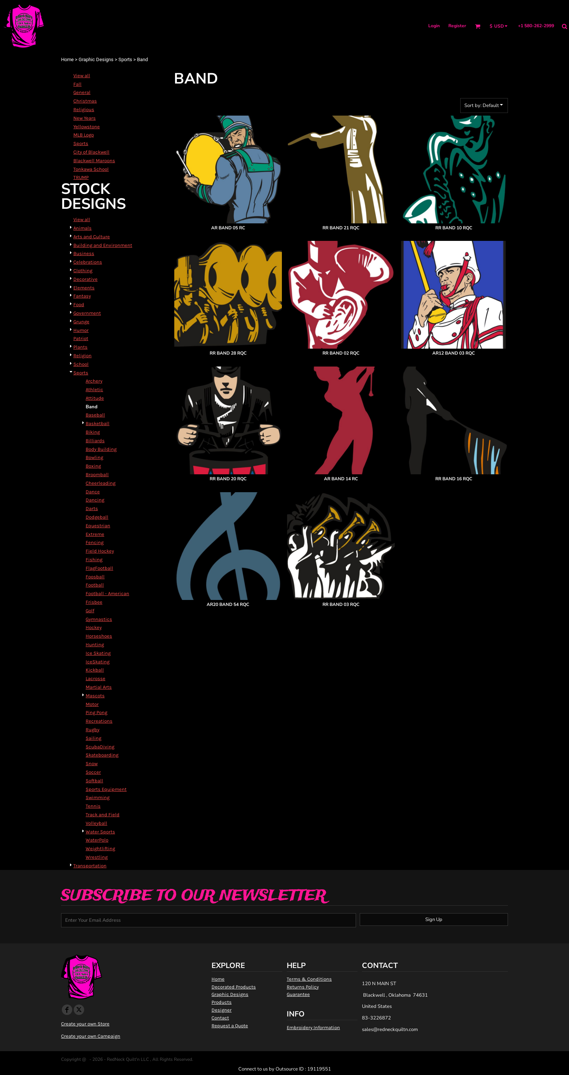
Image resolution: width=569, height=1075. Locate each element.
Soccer (93, 772)
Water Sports (100, 831)
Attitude (95, 398)
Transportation (90, 865)
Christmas (85, 101)
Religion (82, 355)
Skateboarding (102, 755)
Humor (81, 330)
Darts (92, 508)
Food (78, 304)
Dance (93, 491)
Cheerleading (100, 483)
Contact (220, 1018)
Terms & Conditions (309, 979)
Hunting (95, 644)
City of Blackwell (91, 152)
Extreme (95, 534)
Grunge (81, 321)
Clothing (82, 270)
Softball (94, 780)
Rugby (92, 729)
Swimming (97, 797)
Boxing (93, 466)
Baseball (95, 415)
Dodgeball (97, 517)
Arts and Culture (91, 236)
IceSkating (97, 661)
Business (83, 253)
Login (434, 26)
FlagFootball (99, 568)
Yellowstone (86, 126)
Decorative (85, 279)
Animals (82, 228)
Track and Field (103, 814)
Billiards (95, 440)
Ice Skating (98, 653)
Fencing (95, 542)
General (81, 92)
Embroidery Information (313, 1027)
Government (87, 313)
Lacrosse (95, 678)
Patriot (80, 338)
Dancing (95, 500)
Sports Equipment (106, 789)
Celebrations (87, 262)
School (81, 364)
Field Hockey (100, 551)
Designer (222, 1010)
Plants (80, 347)
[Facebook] (67, 1010)
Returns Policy (303, 987)
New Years (84, 118)
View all (81, 75)
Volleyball (96, 823)
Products (222, 1002)
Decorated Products (234, 987)
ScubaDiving (100, 746)
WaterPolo (97, 840)
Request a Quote (230, 1025)
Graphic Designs (96, 59)
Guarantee (298, 994)
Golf (90, 610)
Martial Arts (99, 687)
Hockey (94, 627)
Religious (83, 109)
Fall (77, 84)
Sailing (93, 738)
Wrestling (97, 857)
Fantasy (82, 296)
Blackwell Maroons (94, 160)
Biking (93, 432)
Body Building (101, 449)
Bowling (94, 457)
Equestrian (98, 525)
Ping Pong (96, 712)
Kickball (95, 670)
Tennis (93, 806)
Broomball (97, 474)
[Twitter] (79, 1010)
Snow (92, 763)
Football (95, 585)
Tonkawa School (91, 169)
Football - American (107, 593)
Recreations (99, 721)
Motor (92, 704)
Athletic (94, 389)
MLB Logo (83, 135)
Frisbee (94, 602)
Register (457, 26)
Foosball (95, 576)
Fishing (94, 559)
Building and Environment (102, 245)
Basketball (97, 423)
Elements (84, 287)
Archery (94, 381)
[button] (477, 26)
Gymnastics (99, 619)
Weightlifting (100, 848)
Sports (125, 59)
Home (67, 59)
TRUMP (81, 177)
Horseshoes (99, 636)
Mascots (95, 695)
